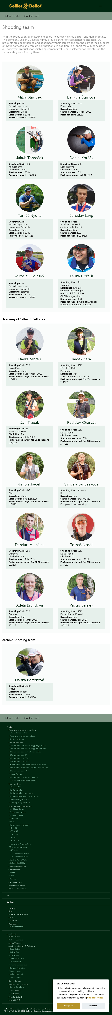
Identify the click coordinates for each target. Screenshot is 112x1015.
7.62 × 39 (13, 834)
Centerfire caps (15, 882)
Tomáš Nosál (81, 545)
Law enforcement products (20, 806)
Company (11, 908)
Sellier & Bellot (12, 16)
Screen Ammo (15, 774)
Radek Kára (81, 359)
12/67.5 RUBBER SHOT (19, 853)
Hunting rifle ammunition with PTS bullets (27, 764)
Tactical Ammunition (18, 847)
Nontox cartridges (17, 739)
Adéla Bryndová (29, 605)
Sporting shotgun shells (19, 803)
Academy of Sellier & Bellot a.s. (21, 946)
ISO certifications (16, 927)
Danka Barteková (29, 680)
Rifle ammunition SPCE (19, 758)
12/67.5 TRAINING (17, 863)
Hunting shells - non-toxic (21, 793)
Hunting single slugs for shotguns (24, 796)
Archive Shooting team (18, 984)
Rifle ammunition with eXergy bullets (25, 752)
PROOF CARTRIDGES (17, 889)
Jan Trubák (29, 422)
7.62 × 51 (13, 838)
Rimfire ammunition (17, 866)
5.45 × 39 (13, 850)
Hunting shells (15, 790)
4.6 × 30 (13, 828)
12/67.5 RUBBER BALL (18, 857)
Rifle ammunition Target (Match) (23, 777)
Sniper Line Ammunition (20, 844)
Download (13, 924)
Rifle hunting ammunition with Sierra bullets (28, 768)
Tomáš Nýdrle (30, 215)
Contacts (10, 902)
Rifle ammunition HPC (19, 761)
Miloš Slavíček (30, 97)
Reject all (93, 1006)
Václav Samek (81, 605)
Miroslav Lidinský (29, 276)
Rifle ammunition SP (18, 755)
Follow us (12, 921)
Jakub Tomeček (29, 158)
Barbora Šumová (81, 97)
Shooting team (31, 16)
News (10, 911)
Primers (12, 879)
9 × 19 (12, 822)
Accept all (68, 1006)
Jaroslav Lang (81, 215)
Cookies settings (95, 998)
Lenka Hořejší (81, 276)
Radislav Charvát (81, 422)
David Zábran (29, 359)
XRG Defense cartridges (19, 733)
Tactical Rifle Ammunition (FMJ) (23, 780)
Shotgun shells (14, 784)
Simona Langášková (81, 484)
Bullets (12, 872)
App (8, 895)
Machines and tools (17, 885)
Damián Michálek (29, 545)
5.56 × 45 (13, 831)
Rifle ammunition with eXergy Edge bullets (27, 745)
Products (10, 727)
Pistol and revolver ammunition (22, 730)
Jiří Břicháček (29, 484)
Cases (12, 876)
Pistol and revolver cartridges (22, 736)
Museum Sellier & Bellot (18, 914)
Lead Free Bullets (16, 809)
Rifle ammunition (15, 742)
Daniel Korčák (81, 158)
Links (10, 917)
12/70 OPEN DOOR (18, 860)
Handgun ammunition (19, 825)
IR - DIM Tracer (16, 815)
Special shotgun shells (19, 799)
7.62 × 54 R (14, 841)
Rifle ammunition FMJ (19, 771)
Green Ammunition (17, 812)
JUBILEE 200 (15, 787)
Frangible (13, 818)
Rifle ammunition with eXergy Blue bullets (27, 748)
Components (14, 870)
